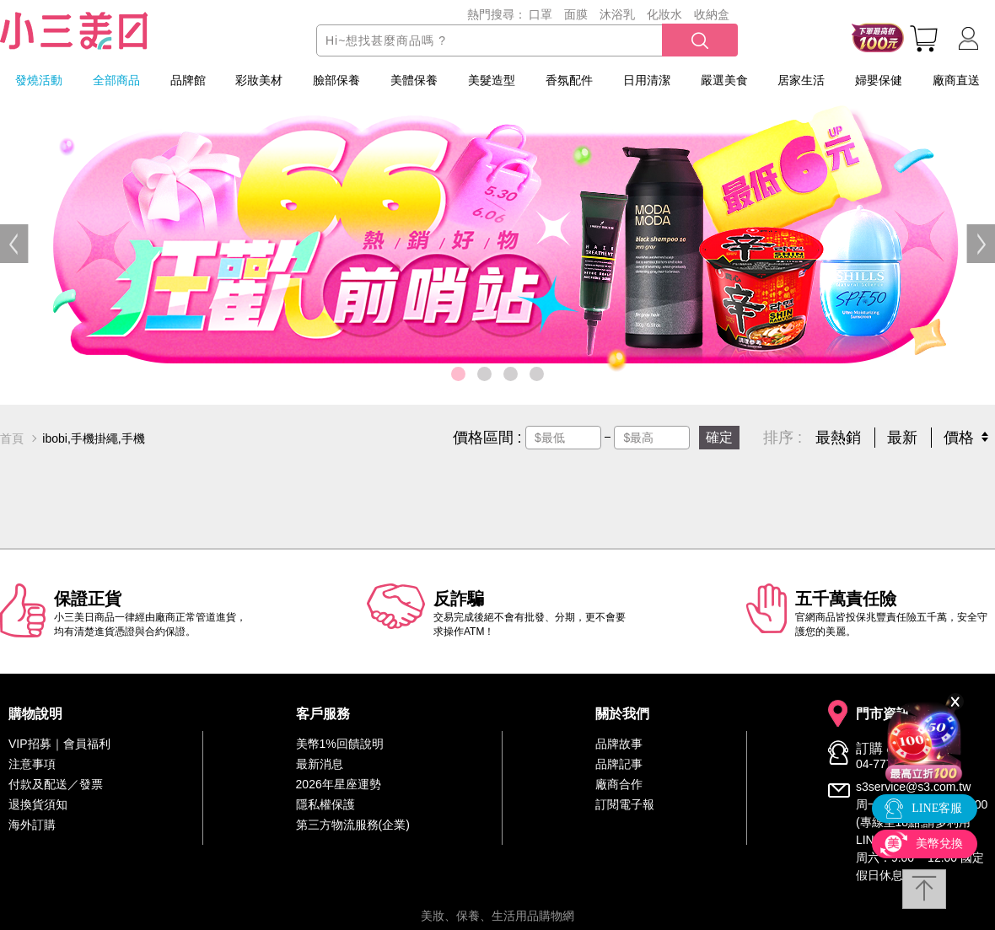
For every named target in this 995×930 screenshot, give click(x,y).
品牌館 (188, 80)
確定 (719, 437)
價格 (959, 437)
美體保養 (414, 80)
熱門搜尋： (496, 14)
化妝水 (664, 14)
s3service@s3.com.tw (913, 786)
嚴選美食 (724, 80)
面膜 (576, 14)
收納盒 (711, 14)
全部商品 (116, 80)
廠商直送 (956, 80)
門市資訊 (883, 714)
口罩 (540, 14)
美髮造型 (491, 80)
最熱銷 (838, 437)
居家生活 (801, 80)
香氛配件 (569, 80)
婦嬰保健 (878, 80)
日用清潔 (646, 80)
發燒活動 (38, 80)
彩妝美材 (258, 80)
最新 (902, 437)
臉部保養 (336, 80)
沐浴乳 (617, 14)
